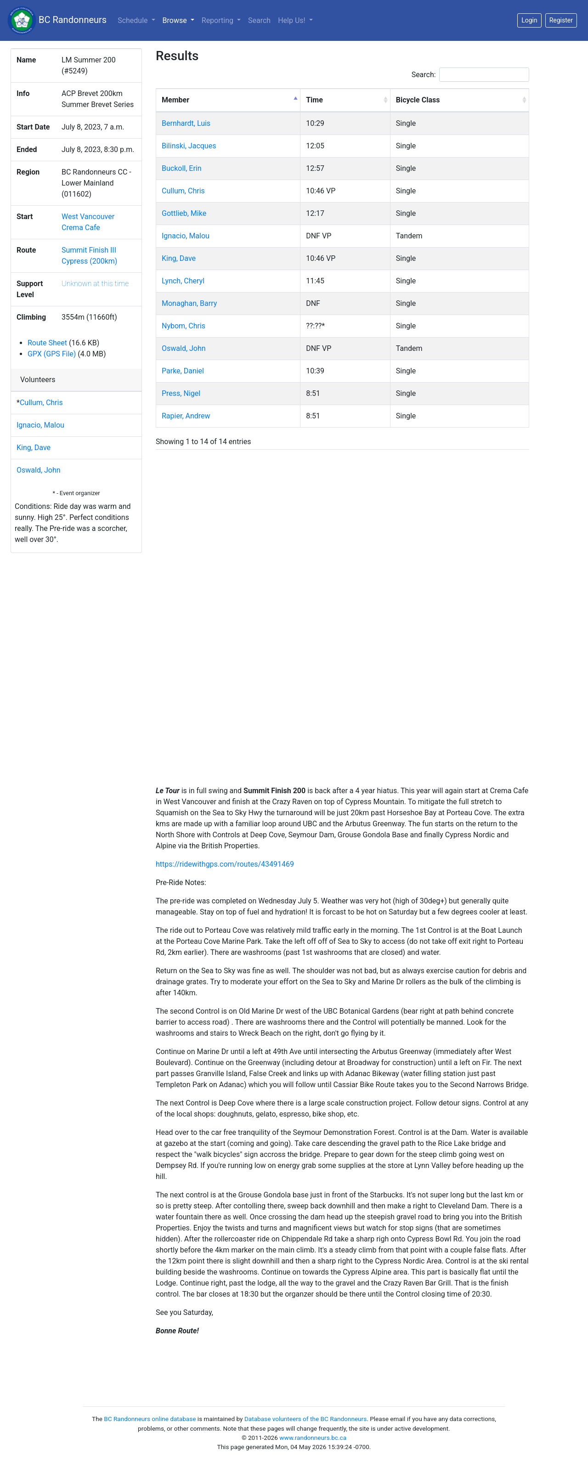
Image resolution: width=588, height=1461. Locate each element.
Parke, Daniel (183, 371)
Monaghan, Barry (189, 303)
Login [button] (529, 20)
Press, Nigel (181, 393)
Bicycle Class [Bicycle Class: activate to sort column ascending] (418, 100)
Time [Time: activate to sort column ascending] (314, 100)
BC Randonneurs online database (150, 1418)
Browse (180, 20)
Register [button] (561, 20)
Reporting (218, 20)
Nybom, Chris (183, 326)
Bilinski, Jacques (189, 145)
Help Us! (292, 20)
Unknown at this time (95, 283)
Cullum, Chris (41, 402)
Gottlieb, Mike (184, 213)
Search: (470, 75)
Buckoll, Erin (182, 168)
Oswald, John (39, 470)
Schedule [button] (133, 20)
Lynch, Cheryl (183, 280)
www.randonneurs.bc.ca (312, 1437)
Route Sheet (47, 342)
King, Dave (34, 447)
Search (259, 20)
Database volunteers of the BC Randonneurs (305, 1418)
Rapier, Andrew (186, 416)
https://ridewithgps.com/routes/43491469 (225, 864)
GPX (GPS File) (52, 354)
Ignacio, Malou (40, 425)
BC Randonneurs (57, 20)
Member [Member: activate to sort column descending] (175, 100)
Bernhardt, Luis (186, 123)
